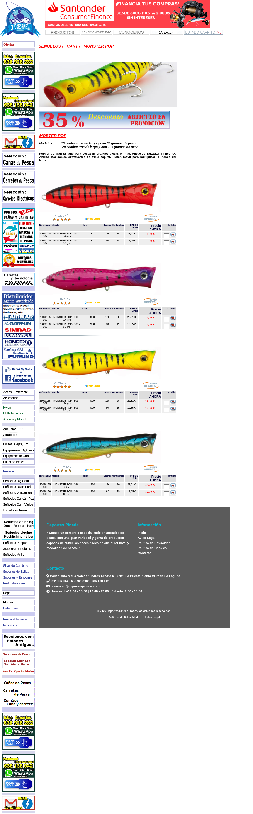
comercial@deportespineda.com (75, 586)
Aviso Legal (146, 538)
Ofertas (9, 44)
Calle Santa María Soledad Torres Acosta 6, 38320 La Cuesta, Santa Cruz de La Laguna (114, 576)
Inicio (142, 533)
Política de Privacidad (154, 543)
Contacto (144, 553)
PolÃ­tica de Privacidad (123, 617)
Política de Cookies (152, 548)
